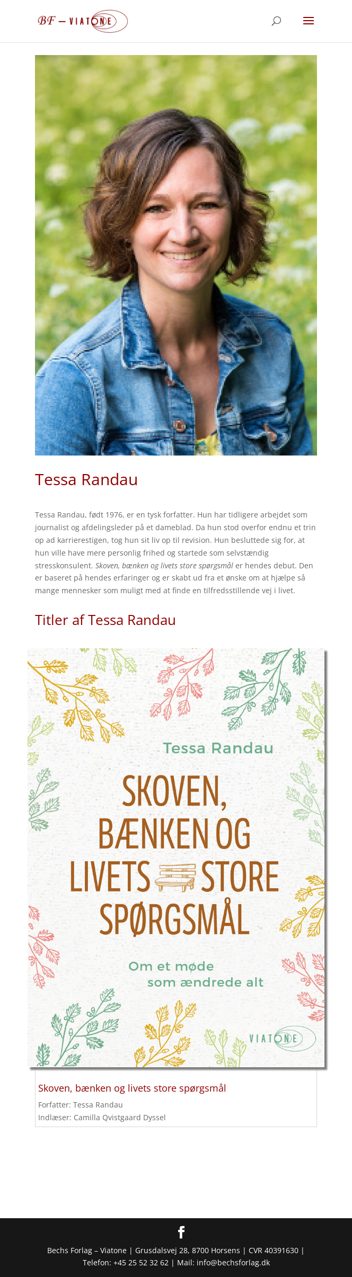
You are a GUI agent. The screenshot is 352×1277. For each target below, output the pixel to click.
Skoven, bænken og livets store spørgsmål (132, 1088)
